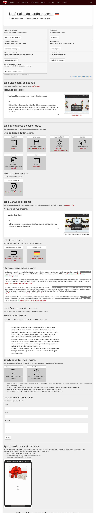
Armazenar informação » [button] (12, 49)
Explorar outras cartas (36, 258)
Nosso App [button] (51, 2)
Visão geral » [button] (54, 37)
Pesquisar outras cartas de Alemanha (81, 76)
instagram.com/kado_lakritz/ (13, 192)
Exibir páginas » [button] (55, 49)
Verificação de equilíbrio (38, 2)
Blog (58, 2)
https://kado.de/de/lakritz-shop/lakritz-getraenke (32, 300)
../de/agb (13, 168)
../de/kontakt (82, 148)
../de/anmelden (36, 166)
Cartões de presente (22, 2)
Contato (65, 2)
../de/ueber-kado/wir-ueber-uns (36, 148)
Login (90, 2)
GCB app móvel (69, 205)
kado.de (13, 148)
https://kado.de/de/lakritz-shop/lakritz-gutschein (18, 283)
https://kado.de (35, 86)
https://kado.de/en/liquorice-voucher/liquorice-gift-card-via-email (23, 293)
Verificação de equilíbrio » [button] (12, 37)
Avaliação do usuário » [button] (57, 60)
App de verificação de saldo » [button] (13, 71)
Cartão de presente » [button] (11, 60)
